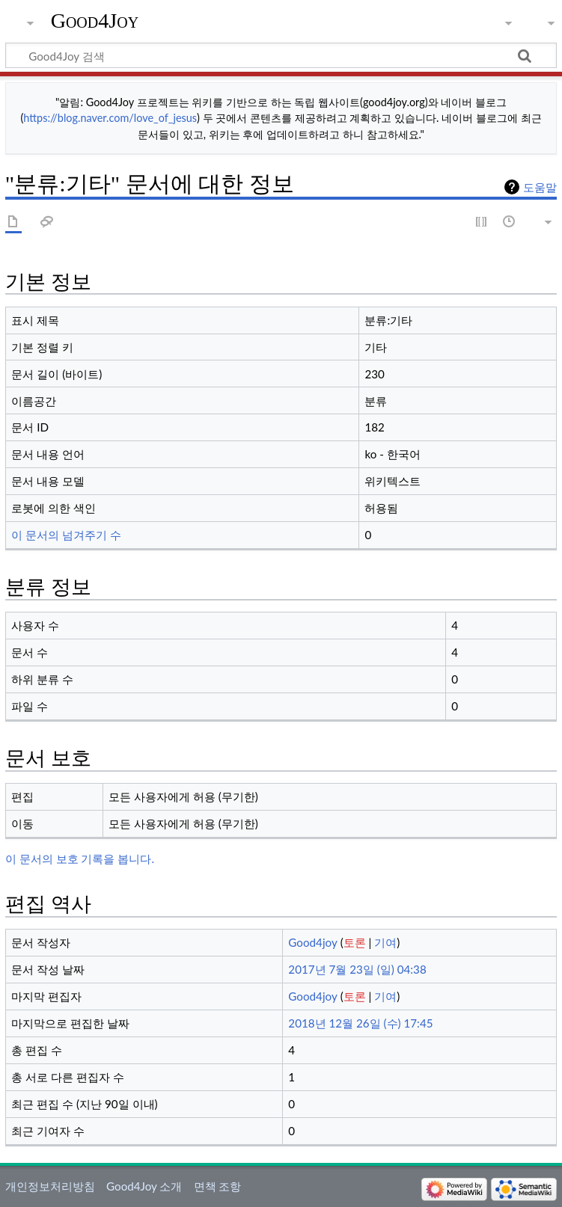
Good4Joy (95, 20)
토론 (354, 942)
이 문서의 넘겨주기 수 (66, 534)
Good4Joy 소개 (144, 1186)
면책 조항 (218, 1186)
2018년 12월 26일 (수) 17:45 (360, 1023)
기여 (385, 942)
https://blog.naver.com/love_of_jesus (110, 117)
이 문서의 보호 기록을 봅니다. (79, 858)
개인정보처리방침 (50, 1186)
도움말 (540, 187)
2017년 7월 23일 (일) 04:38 (357, 969)
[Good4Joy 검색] (281, 55)
